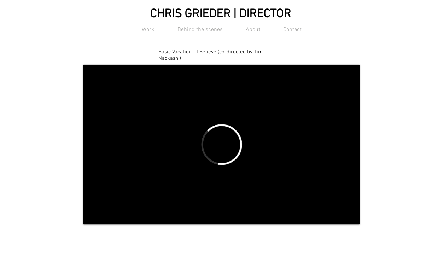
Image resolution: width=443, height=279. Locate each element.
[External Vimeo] (221, 144)
